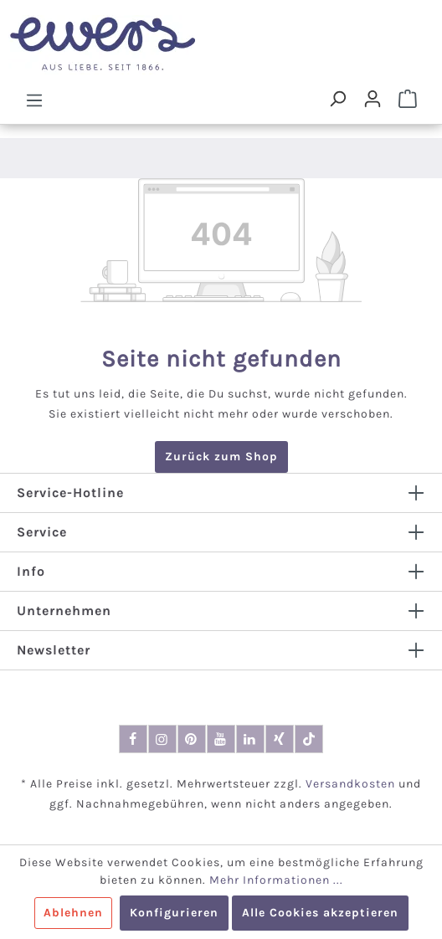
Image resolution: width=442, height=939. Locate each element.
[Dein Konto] (372, 99)
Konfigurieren (174, 913)
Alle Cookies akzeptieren (320, 913)
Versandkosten (350, 784)
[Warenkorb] (407, 99)
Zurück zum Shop (221, 456)
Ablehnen (73, 913)
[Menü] (34, 99)
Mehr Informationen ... (276, 880)
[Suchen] (337, 99)
